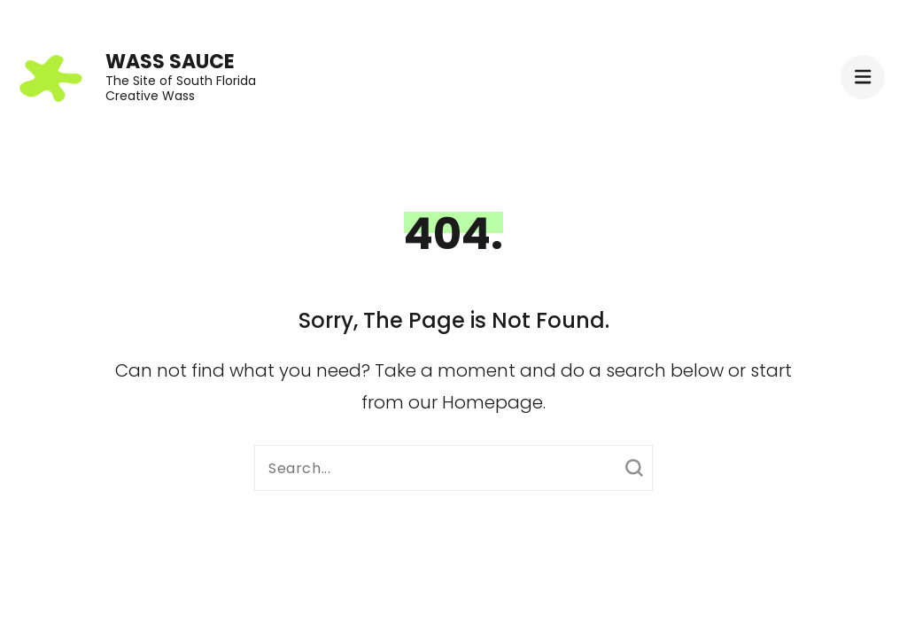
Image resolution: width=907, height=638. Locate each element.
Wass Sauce (170, 61)
